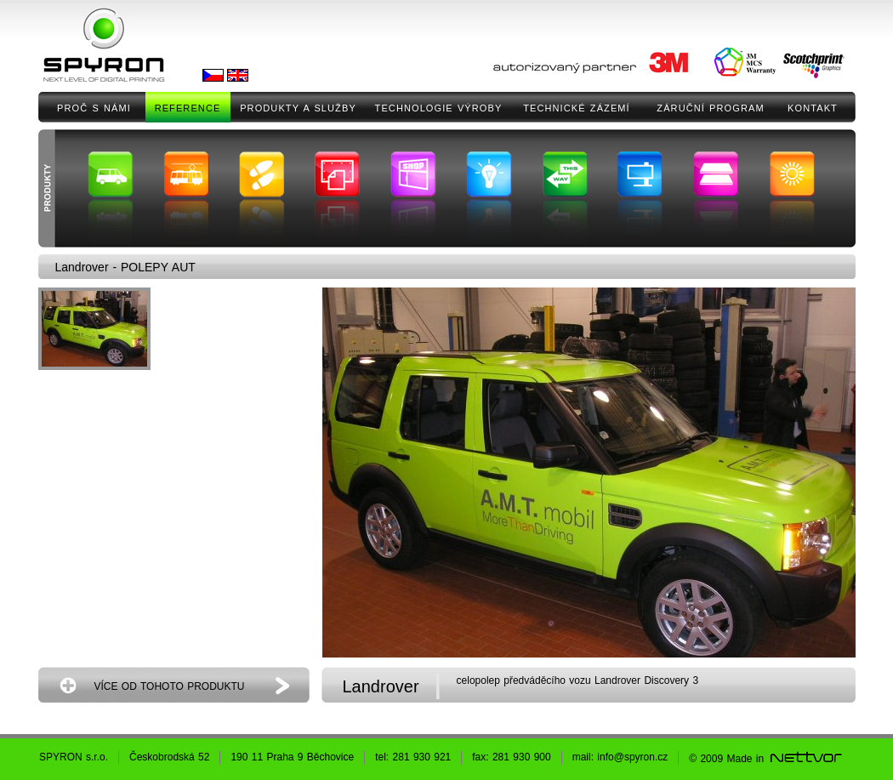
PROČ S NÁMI (94, 108)
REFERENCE (188, 108)
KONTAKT (813, 108)
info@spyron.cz (632, 757)
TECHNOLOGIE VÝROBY (439, 108)
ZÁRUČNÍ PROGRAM (710, 108)
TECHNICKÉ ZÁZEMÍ (576, 108)
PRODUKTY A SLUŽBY (298, 108)
